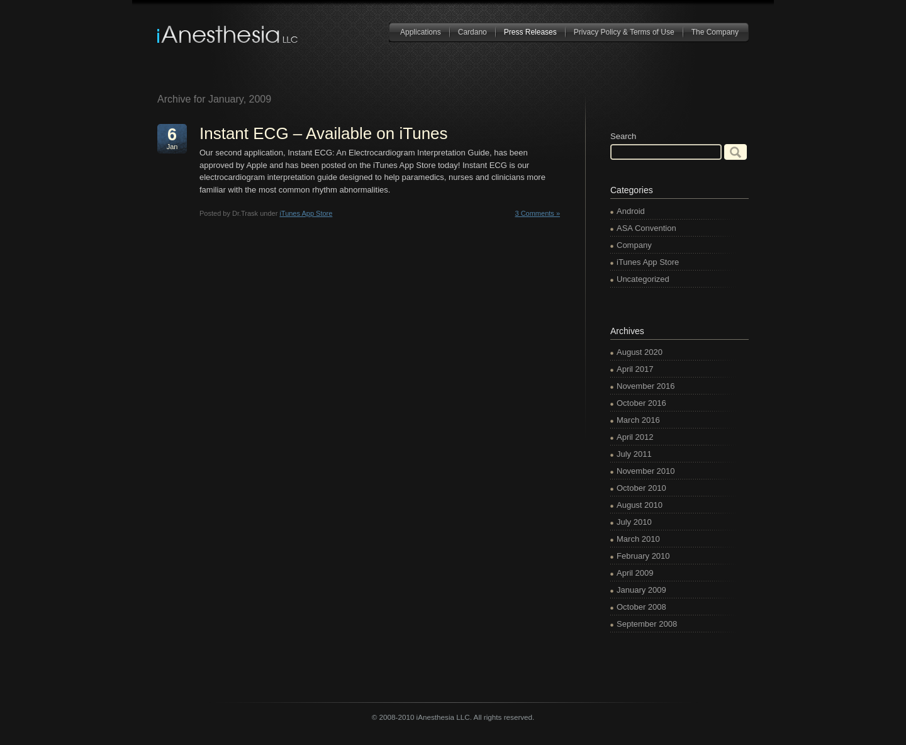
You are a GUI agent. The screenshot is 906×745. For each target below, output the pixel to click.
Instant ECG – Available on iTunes (323, 133)
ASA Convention (646, 228)
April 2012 (635, 437)
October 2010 (641, 488)
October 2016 (641, 403)
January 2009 (641, 590)
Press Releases (530, 32)
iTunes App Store (305, 213)
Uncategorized (643, 279)
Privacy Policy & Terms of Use (624, 32)
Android (631, 211)
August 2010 (640, 505)
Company (634, 245)
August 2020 (640, 352)
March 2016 (638, 420)
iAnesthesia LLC (228, 34)
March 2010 (638, 539)
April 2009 (635, 573)
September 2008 (647, 624)
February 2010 (643, 556)
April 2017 (635, 369)
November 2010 (646, 471)
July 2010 (634, 522)
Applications (420, 32)
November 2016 (646, 386)
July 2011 (634, 454)
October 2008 (641, 607)
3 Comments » (537, 213)
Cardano (472, 32)
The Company (715, 32)
